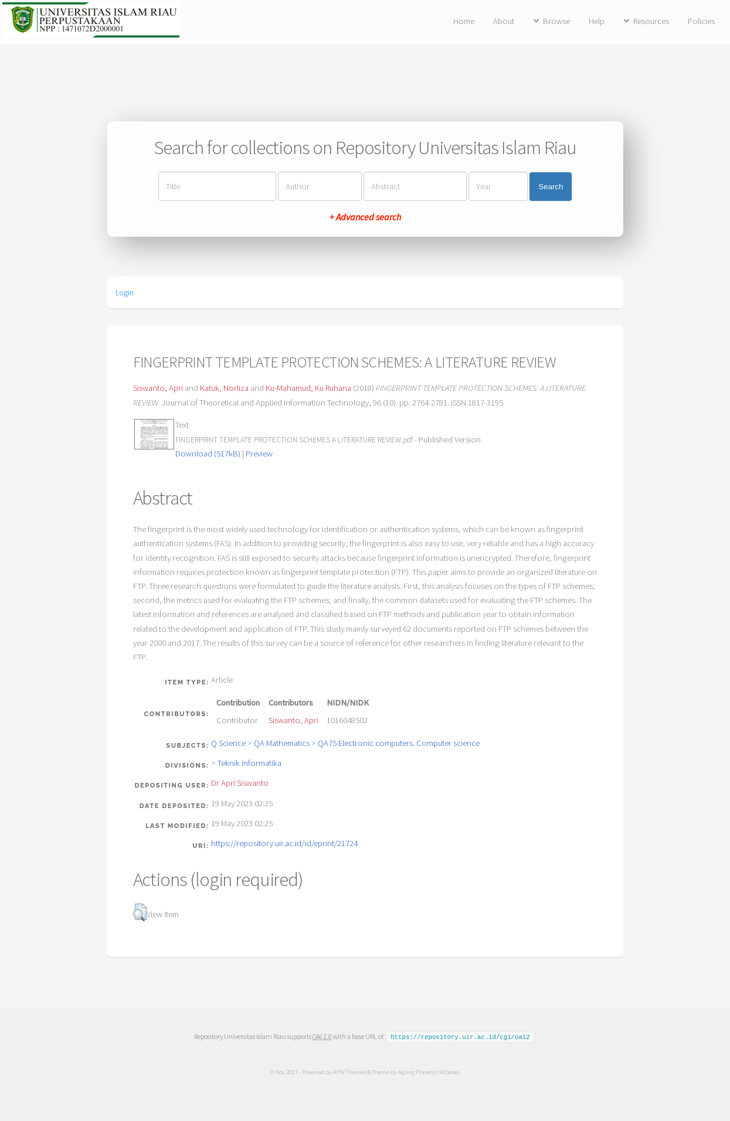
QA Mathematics (282, 743)
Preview (259, 453)
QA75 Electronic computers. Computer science (399, 743)
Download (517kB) (207, 453)
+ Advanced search (365, 217)
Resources (651, 21)
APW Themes (349, 1071)
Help (597, 21)
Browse (556, 21)
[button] (140, 912)
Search (550, 186)
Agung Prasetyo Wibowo (428, 1071)
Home (463, 21)
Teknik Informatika (249, 763)
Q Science (228, 743)
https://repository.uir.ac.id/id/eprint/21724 (284, 843)
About (503, 21)
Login (125, 292)
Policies (701, 21)
